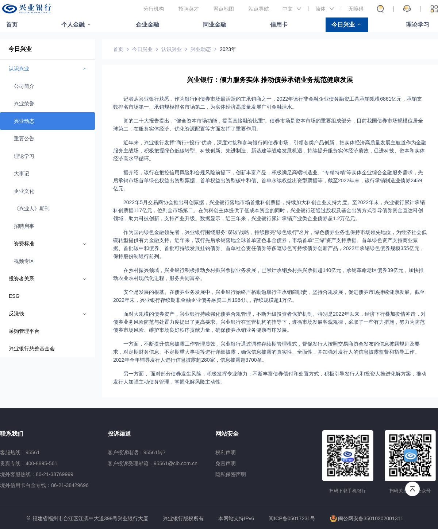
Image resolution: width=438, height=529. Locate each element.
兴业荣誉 (24, 103)
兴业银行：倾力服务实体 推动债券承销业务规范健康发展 (270, 79)
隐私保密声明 (230, 474)
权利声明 (225, 452)
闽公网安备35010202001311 (366, 518)
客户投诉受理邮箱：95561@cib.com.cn (152, 463)
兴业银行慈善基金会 (32, 348)
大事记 (21, 173)
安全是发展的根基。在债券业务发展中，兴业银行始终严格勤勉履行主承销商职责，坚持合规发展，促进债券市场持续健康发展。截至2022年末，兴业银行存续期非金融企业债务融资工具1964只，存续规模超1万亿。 (269, 296)
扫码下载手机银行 (347, 491)
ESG (14, 296)
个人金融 (73, 25)
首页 (12, 25)
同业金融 (214, 25)
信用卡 (279, 25)
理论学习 (417, 25)
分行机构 (153, 9)
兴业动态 (24, 121)
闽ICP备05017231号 (292, 518)
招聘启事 (24, 226)
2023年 (228, 49)
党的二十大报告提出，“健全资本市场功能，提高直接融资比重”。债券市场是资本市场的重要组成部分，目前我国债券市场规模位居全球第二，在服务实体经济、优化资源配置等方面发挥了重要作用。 (268, 125)
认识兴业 (171, 49)
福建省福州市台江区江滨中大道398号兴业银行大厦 (90, 518)
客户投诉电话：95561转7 (137, 452)
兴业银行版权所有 (183, 518)
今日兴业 (343, 25)
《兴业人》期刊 (32, 208)
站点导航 (259, 9)
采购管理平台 (24, 331)
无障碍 (356, 9)
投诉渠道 (119, 434)
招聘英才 (188, 9)
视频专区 (24, 261)
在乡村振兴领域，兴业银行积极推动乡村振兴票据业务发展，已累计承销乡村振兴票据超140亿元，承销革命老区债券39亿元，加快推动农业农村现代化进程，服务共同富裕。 (268, 274)
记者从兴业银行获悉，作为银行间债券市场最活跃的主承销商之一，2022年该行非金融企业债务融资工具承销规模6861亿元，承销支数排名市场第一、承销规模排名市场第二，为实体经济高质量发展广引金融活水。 (267, 103)
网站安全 (227, 434)
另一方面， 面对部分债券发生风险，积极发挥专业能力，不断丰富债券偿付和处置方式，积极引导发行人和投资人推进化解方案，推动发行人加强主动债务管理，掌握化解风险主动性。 (269, 378)
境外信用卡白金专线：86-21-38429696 (44, 485)
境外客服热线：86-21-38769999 (36, 474)
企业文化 (24, 191)
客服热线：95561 (20, 452)
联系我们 (11, 434)
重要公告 (24, 138)
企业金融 (147, 25)
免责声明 (225, 463)
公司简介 (24, 86)
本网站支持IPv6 (236, 518)
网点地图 (224, 9)
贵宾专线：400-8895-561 (28, 463)
